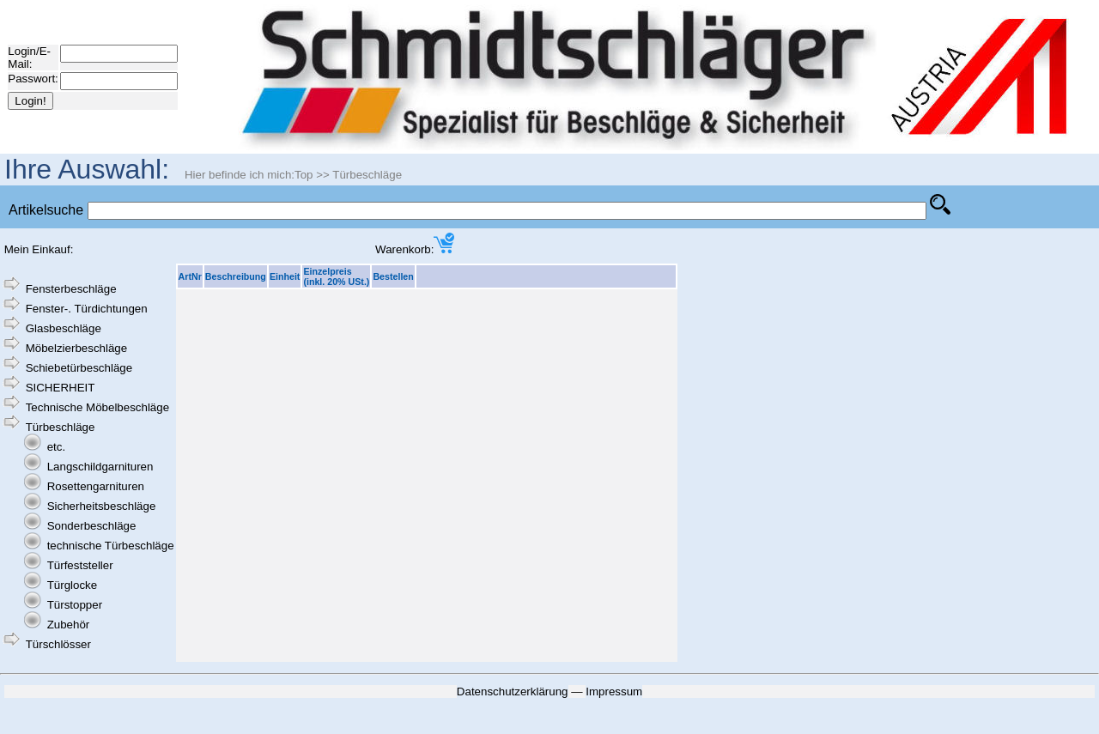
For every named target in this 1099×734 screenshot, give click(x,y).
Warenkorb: (414, 249)
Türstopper (74, 604)
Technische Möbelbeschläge (97, 407)
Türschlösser (58, 644)
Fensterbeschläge (71, 288)
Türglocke (72, 585)
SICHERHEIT (60, 387)
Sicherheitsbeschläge (101, 506)
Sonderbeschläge (92, 525)
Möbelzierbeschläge (77, 348)
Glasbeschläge (63, 328)
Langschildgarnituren (100, 466)
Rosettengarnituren (95, 486)
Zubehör (68, 624)
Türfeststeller (80, 565)
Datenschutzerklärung (512, 691)
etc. (56, 446)
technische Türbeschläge (110, 545)
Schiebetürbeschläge (79, 367)
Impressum (614, 691)
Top (303, 174)
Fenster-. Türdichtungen (87, 308)
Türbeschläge (367, 174)
